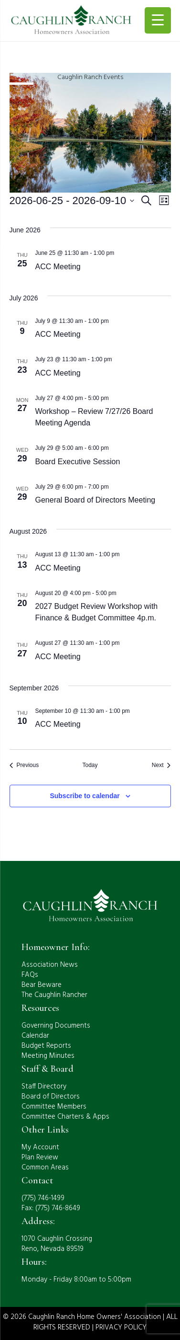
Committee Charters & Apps (65, 1116)
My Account (40, 1147)
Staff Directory (43, 1086)
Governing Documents (55, 1025)
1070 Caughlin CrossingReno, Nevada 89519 (56, 1244)
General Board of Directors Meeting (95, 500)
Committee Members (53, 1106)
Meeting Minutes (47, 1056)
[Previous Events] (24, 765)
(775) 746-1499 (42, 1198)
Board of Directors (50, 1096)
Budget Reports (46, 1046)
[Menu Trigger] (158, 20)
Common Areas (45, 1167)
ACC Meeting (58, 267)
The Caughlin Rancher (54, 995)
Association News (49, 965)
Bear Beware (41, 985)
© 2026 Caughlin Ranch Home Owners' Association (82, 1317)
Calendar (35, 1036)
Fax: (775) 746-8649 (50, 1208)
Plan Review (39, 1157)
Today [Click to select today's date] (89, 765)
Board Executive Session (77, 462)
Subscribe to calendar (84, 796)
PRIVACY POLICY (121, 1327)
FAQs (29, 975)
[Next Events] (161, 765)
